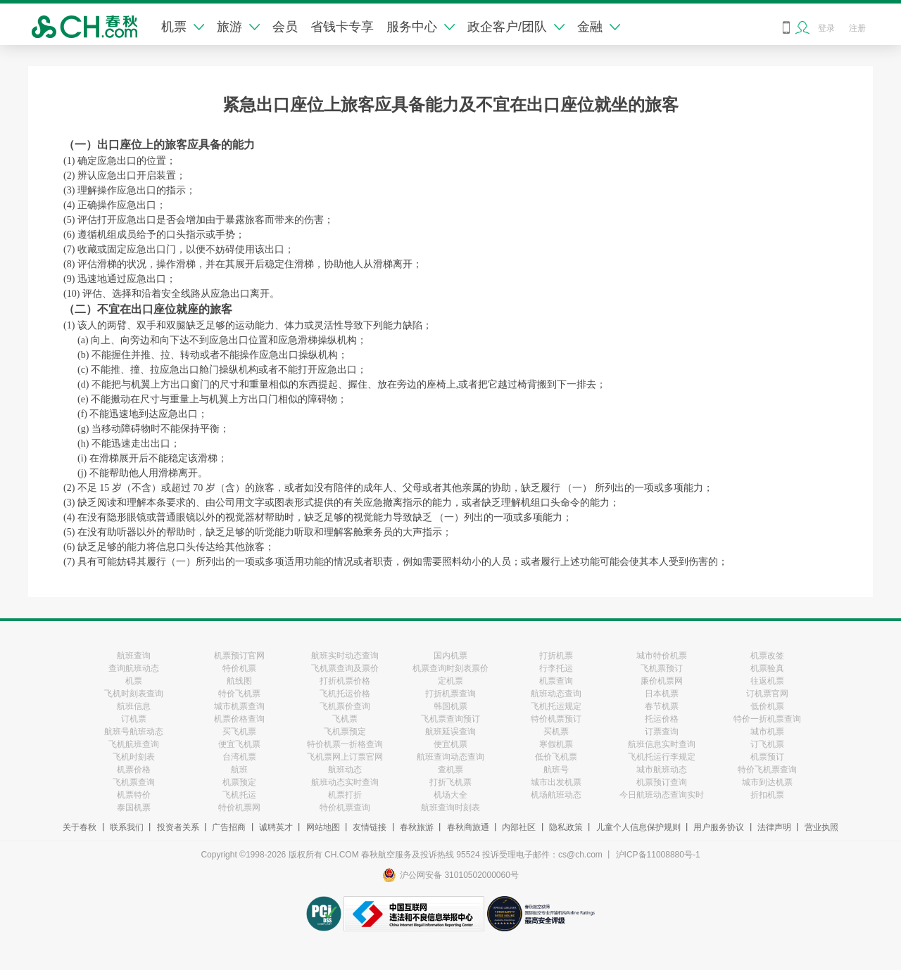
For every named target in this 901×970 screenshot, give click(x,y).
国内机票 (450, 656)
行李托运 (556, 668)
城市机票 (767, 731)
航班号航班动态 (133, 731)
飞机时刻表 (134, 757)
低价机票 (767, 706)
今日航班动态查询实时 (661, 795)
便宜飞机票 (239, 744)
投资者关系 (178, 827)
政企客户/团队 (516, 27)
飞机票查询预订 (450, 719)
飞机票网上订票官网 (345, 757)
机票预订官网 (239, 656)
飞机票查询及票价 (345, 668)
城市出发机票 (556, 782)
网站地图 (323, 827)
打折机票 (556, 656)
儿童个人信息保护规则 (638, 827)
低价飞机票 (556, 757)
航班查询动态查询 (450, 757)
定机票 (450, 681)
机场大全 (450, 795)
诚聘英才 (276, 827)
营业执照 (821, 827)
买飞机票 (239, 731)
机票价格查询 (239, 719)
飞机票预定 (345, 731)
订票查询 (662, 731)
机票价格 (134, 769)
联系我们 (127, 827)
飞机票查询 (134, 782)
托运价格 (662, 719)
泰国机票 (134, 807)
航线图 (239, 681)
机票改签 (767, 656)
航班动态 (345, 769)
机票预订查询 (661, 782)
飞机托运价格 (345, 693)
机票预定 (239, 782)
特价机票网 (239, 807)
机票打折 (345, 795)
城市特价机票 (661, 656)
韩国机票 (450, 706)
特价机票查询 (345, 807)
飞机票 (345, 719)
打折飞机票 (450, 782)
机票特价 (134, 795)
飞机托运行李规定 (661, 757)
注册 (857, 28)
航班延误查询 (450, 731)
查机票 (450, 769)
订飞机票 (767, 744)
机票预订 (767, 757)
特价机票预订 (556, 719)
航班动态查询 (556, 693)
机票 (182, 27)
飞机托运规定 (556, 706)
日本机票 (662, 693)
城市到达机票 (767, 782)
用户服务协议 (718, 827)
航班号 (556, 769)
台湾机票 (239, 757)
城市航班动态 (661, 769)
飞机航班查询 (133, 744)
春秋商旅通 (468, 827)
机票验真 (767, 668)
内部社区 (519, 827)
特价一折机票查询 (767, 719)
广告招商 (229, 827)
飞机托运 (239, 795)
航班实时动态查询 (345, 656)
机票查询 (556, 681)
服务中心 (420, 27)
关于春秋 (79, 827)
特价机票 (239, 668)
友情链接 (369, 827)
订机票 (133, 719)
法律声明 (774, 827)
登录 (826, 28)
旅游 (238, 27)
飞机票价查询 (345, 706)
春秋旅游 (417, 827)
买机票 (556, 731)
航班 (239, 769)
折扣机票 (767, 795)
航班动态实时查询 (345, 782)
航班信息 (134, 706)
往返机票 (767, 681)
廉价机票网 (662, 681)
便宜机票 (450, 744)
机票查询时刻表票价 (450, 668)
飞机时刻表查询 (133, 693)
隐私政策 (566, 827)
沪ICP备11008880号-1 (658, 855)
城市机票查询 (239, 706)
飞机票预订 (662, 668)
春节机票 (662, 706)
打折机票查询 (450, 693)
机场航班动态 (556, 795)
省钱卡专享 (342, 27)
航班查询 (134, 656)
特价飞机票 (239, 693)
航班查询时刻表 (450, 807)
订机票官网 (767, 693)
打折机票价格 (345, 681)
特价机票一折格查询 (345, 744)
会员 (285, 27)
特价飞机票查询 (767, 769)
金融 (598, 27)
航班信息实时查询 (661, 744)
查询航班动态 (133, 668)
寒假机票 (556, 744)
